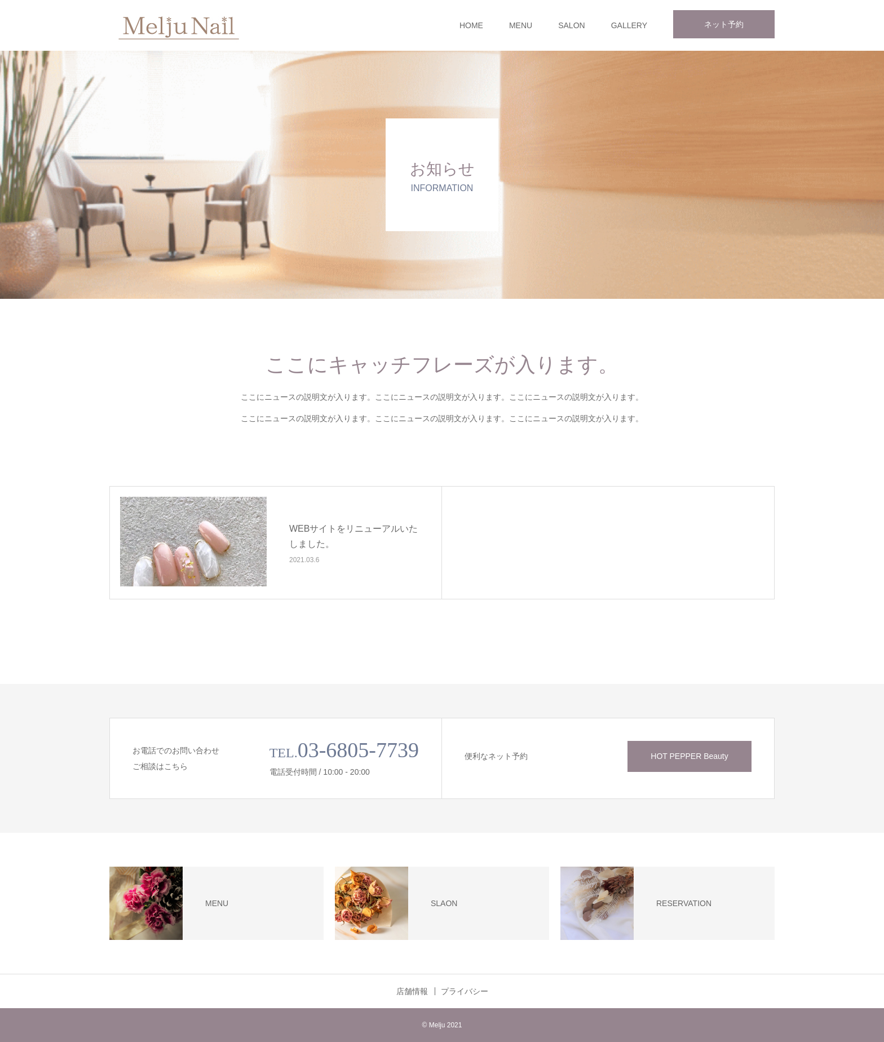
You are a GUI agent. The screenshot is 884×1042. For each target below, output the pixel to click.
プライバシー (464, 991)
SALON (571, 25)
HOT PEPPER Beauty (689, 756)
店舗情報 (412, 991)
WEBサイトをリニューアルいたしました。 (353, 536)
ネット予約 (724, 24)
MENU (520, 25)
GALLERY (629, 25)
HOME (471, 25)
